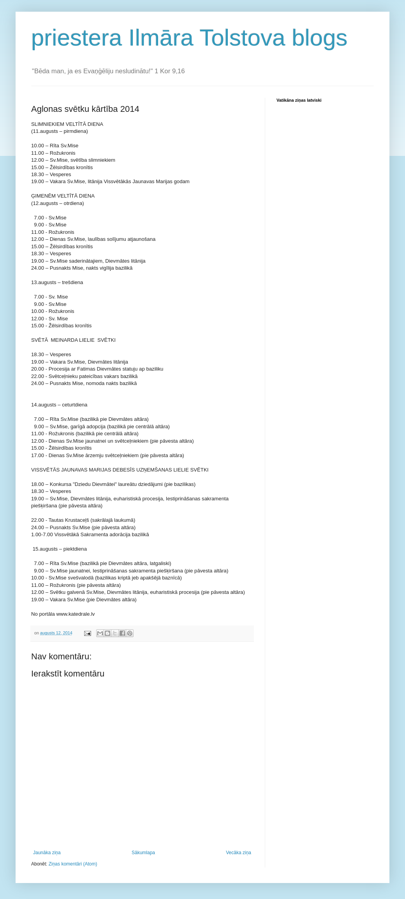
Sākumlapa (143, 852)
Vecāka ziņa (238, 852)
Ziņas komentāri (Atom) (73, 864)
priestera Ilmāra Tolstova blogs (189, 38)
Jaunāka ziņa (47, 852)
